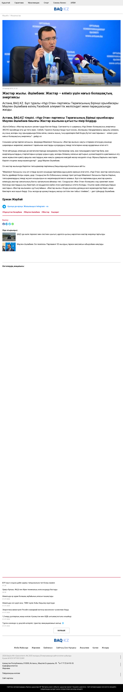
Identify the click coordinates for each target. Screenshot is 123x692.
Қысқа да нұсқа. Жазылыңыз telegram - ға (28, 206)
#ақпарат (55, 212)
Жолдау (105, 648)
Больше (61, 630)
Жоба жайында (21, 648)
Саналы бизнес (59, 3)
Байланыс (48, 648)
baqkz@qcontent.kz (10, 666)
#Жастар (45, 212)
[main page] (61, 10)
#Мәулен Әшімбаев (32, 212)
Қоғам (95, 648)
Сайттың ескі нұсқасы (66, 648)
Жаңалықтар (15, 16)
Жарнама (36, 648)
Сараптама (19, 3)
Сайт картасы (7, 678)
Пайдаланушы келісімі (11, 673)
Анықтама (84, 648)
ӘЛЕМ (73, 3)
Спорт (46, 3)
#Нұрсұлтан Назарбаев (12, 212)
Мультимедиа (33, 3)
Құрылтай (6, 3)
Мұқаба (5, 16)
